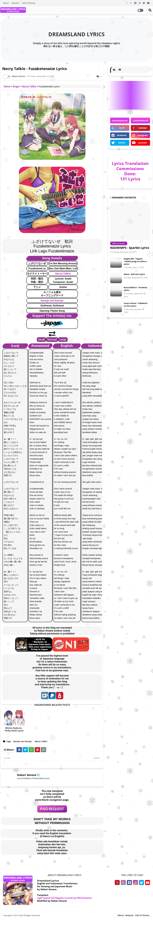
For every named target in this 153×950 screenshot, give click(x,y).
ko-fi (121, 127)
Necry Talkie (29, 86)
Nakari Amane (26, 775)
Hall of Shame (28, 3)
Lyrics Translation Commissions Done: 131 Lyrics (130, 171)
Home (7, 86)
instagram (142, 135)
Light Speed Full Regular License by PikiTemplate (64, 897)
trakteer (142, 127)
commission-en (120, 120)
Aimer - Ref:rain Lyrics (134, 274)
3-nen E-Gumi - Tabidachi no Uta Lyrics (135, 304)
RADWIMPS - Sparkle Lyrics (129, 248)
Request (15, 3)
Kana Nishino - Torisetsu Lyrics (135, 288)
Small (41, 339)
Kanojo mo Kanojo (52, 300)
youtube (142, 142)
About (6, 3)
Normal (52, 339)
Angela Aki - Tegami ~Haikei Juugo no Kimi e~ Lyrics (135, 261)
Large (62, 339)
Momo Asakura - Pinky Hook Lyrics (14, 729)
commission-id (140, 120)
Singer (16, 86)
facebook (122, 135)
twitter (121, 142)
